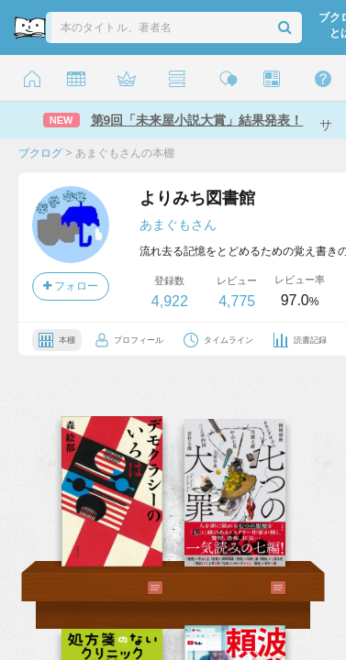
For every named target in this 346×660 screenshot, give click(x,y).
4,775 (236, 301)
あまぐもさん (178, 224)
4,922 (169, 301)
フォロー (70, 286)
